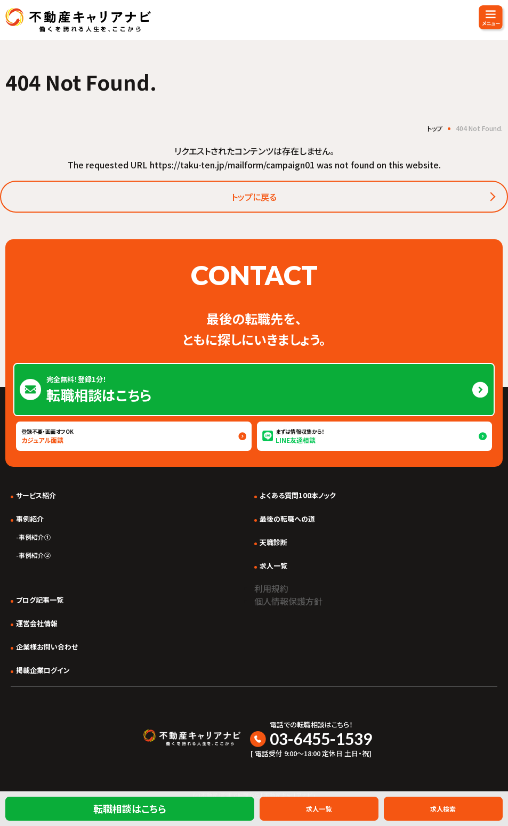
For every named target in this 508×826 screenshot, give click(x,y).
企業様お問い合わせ (47, 647)
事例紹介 (30, 519)
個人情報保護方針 (288, 601)
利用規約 (271, 588)
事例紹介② (35, 555)
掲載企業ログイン (43, 670)
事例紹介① (35, 536)
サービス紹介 (36, 495)
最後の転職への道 (287, 519)
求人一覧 (273, 566)
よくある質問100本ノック (298, 495)
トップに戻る (254, 196)
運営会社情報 (37, 623)
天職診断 (273, 542)
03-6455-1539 (321, 738)
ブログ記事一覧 (39, 600)
